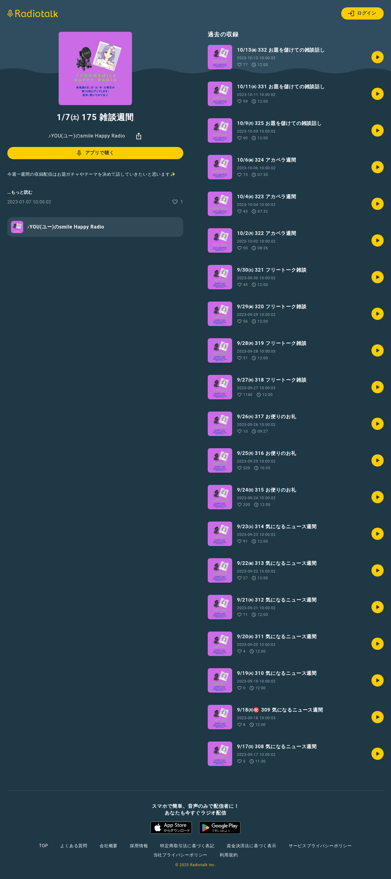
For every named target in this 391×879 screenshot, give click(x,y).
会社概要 (109, 845)
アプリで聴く (94, 153)
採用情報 (139, 845)
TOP (43, 845)
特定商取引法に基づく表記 (187, 845)
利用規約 (229, 854)
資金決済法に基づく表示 (251, 845)
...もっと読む (19, 192)
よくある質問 (73, 845)
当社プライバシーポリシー (180, 854)
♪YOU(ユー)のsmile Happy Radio (86, 136)
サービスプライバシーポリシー (320, 845)
